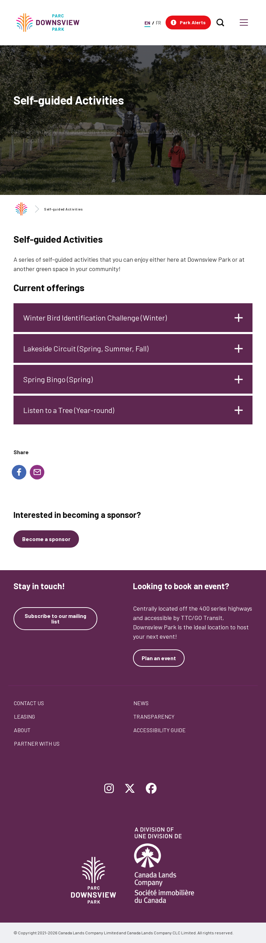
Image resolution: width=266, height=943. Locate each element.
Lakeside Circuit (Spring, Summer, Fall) (86, 348)
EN (147, 23)
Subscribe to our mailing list (55, 618)
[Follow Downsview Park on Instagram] (109, 789)
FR (158, 23)
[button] (188, 22)
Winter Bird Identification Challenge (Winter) (95, 317)
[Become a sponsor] (46, 539)
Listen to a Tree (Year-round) (68, 409)
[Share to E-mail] (37, 472)
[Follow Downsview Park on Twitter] (130, 789)
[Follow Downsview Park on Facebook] (151, 789)
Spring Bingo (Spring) (58, 379)
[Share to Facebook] (19, 472)
